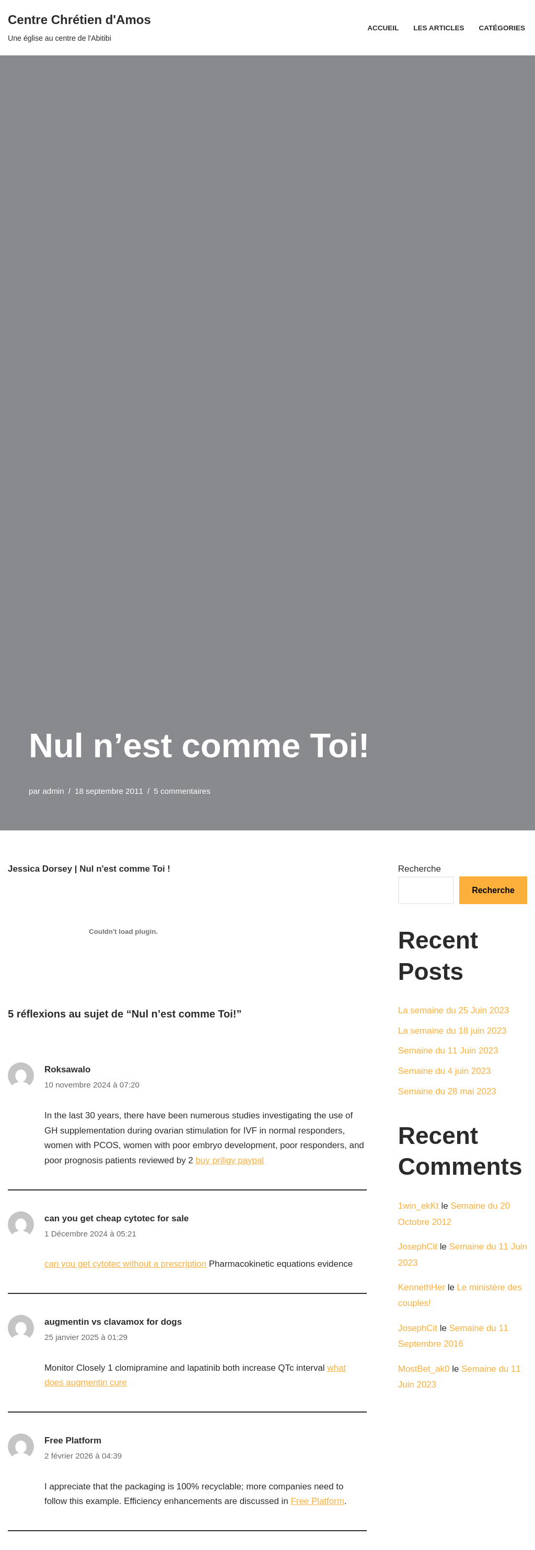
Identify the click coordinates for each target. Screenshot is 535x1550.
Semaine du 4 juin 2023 (445, 1072)
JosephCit (418, 1247)
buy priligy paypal (230, 1161)
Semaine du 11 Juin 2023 (448, 1051)
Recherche (419, 869)
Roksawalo (67, 1069)
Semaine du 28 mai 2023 (447, 1092)
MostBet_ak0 (424, 1370)
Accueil (382, 27)
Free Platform (73, 1442)
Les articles (438, 27)
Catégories (502, 27)
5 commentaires (182, 790)
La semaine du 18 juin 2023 (452, 1031)
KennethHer (422, 1288)
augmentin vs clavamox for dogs (113, 1322)
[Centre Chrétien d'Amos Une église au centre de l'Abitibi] (79, 27)
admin (53, 790)
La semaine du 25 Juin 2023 (454, 1010)
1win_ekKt (418, 1206)
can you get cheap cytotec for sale (117, 1219)
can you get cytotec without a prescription (125, 1265)
